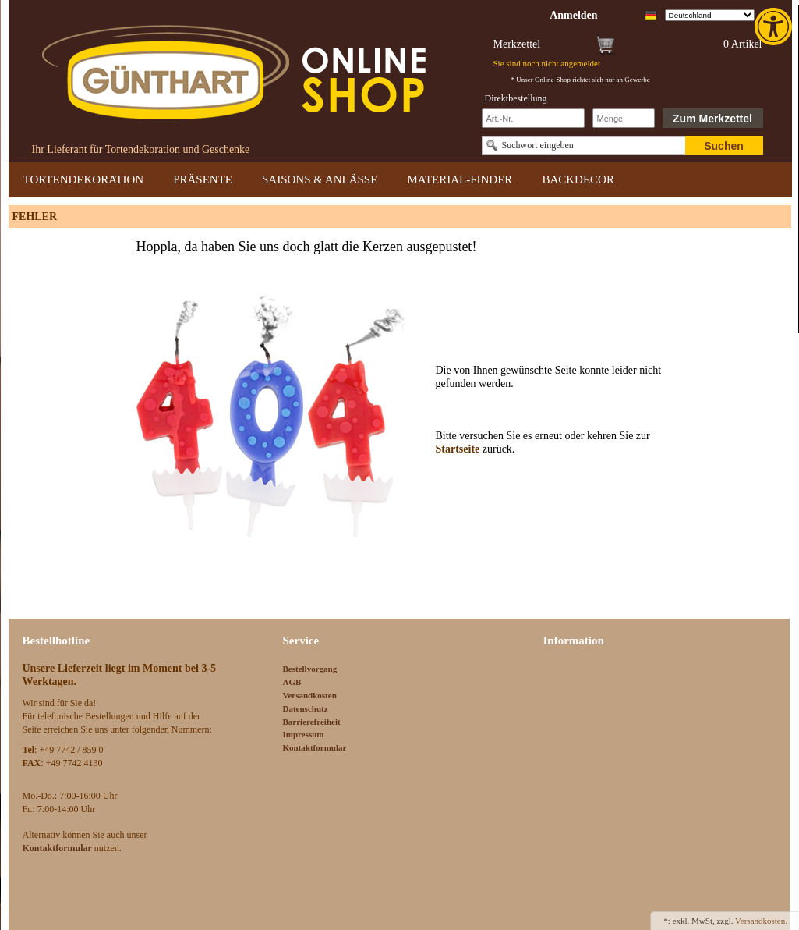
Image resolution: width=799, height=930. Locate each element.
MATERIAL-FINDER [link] (459, 179)
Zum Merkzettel (712, 118)
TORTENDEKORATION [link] (83, 179)
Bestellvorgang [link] (310, 668)
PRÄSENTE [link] (202, 179)
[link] (775, 26)
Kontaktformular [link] (315, 747)
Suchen (724, 146)
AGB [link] (292, 682)
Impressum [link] (303, 734)
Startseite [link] (459, 449)
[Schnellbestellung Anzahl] (623, 118)
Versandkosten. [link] (761, 920)
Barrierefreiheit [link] (312, 721)
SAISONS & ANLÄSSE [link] (319, 179)
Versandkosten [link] (310, 695)
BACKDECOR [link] (578, 179)
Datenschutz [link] (305, 708)
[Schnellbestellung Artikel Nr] (533, 118)
